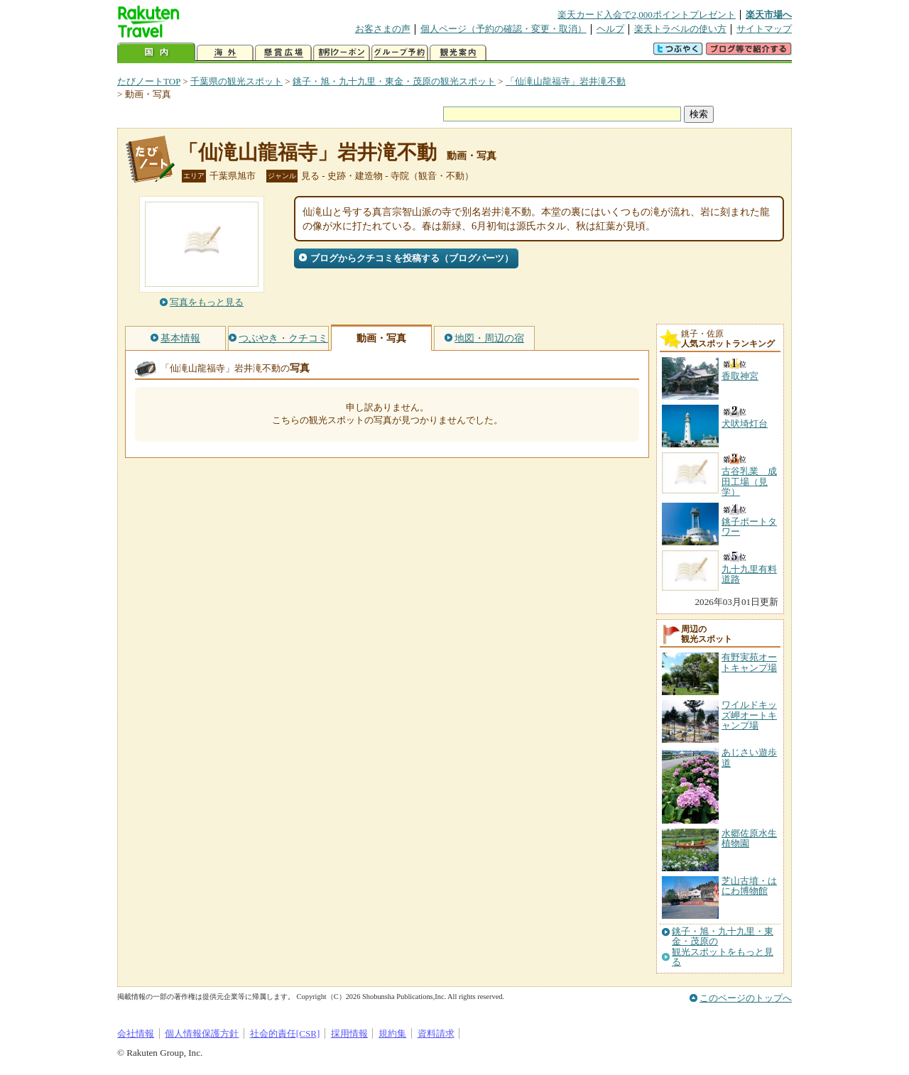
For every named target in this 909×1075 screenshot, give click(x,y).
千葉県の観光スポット (236, 81)
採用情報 (349, 1033)
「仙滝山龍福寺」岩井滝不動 (566, 81)
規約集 (392, 1033)
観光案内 (458, 53)
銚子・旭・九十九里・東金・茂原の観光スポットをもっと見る (722, 947)
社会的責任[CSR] (285, 1033)
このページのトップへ (746, 998)
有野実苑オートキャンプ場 (749, 662)
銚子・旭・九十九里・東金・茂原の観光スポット (394, 81)
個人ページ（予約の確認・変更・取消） (503, 28)
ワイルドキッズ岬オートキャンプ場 (749, 715)
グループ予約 (399, 53)
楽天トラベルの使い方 (680, 28)
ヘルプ (610, 28)
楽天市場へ (769, 14)
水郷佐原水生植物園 (749, 838)
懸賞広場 (283, 53)
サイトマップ (764, 28)
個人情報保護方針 (202, 1033)
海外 (225, 53)
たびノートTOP (148, 81)
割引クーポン (341, 53)
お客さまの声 (382, 28)
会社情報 (135, 1033)
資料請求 (436, 1033)
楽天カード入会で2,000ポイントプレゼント (646, 14)
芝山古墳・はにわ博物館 (749, 885)
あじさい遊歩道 (749, 757)
